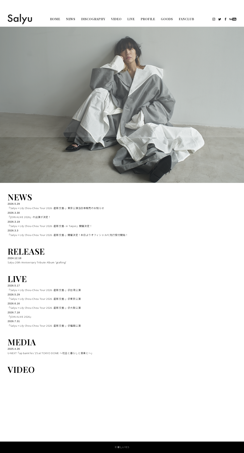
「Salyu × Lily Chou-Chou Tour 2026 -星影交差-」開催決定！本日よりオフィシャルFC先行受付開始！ (68, 235)
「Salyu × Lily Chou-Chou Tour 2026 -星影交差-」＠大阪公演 (44, 307)
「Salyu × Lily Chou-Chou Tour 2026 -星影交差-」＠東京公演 (44, 299)
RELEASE (26, 251)
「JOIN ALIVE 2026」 (20, 316)
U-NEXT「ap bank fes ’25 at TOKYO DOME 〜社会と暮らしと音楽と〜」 (51, 353)
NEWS (20, 196)
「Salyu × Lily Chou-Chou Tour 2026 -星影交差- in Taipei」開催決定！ (50, 226)
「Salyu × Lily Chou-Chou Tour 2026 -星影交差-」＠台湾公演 (44, 290)
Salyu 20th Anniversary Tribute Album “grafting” (37, 262)
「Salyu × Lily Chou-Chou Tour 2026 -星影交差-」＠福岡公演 (44, 325)
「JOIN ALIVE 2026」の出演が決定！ (29, 217)
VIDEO (21, 369)
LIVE (17, 278)
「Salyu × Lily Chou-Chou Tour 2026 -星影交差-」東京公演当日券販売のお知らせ (56, 208)
